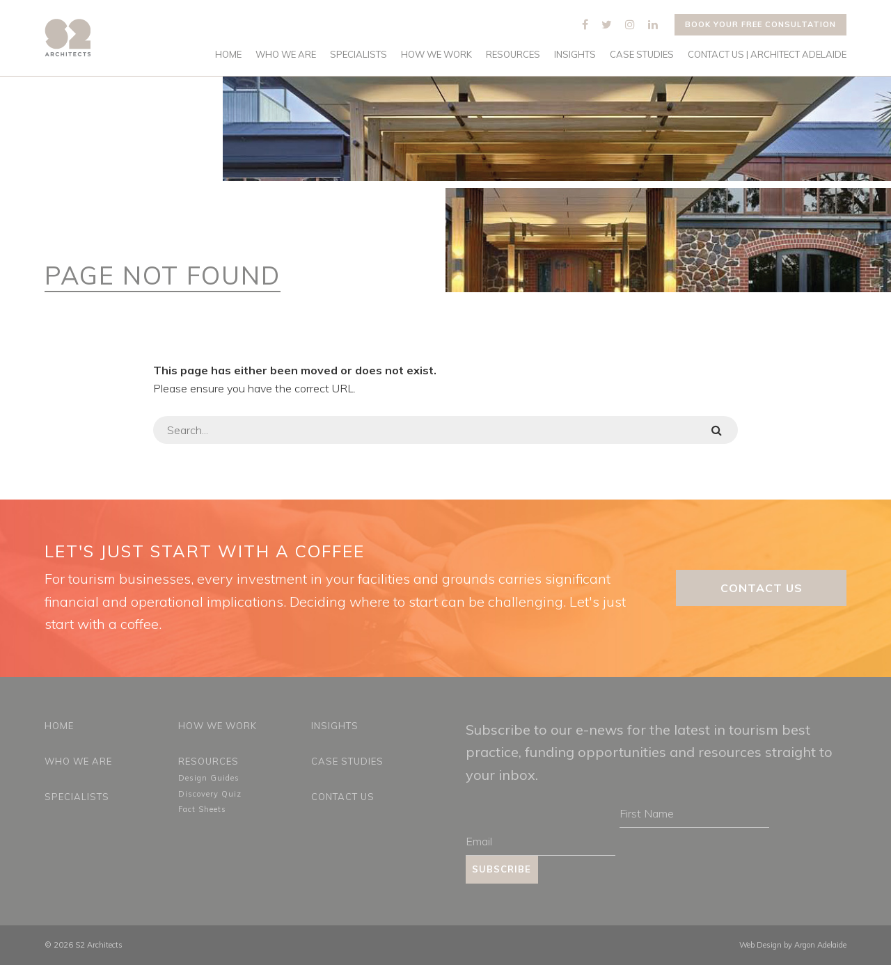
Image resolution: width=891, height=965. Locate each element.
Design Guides (208, 778)
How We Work (436, 54)
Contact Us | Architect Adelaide (767, 54)
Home (228, 54)
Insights (575, 54)
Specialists (358, 54)
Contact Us (761, 588)
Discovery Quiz (210, 794)
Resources (513, 54)
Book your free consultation (760, 24)
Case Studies (642, 54)
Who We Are (285, 54)
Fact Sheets (202, 809)
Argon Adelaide (820, 945)
